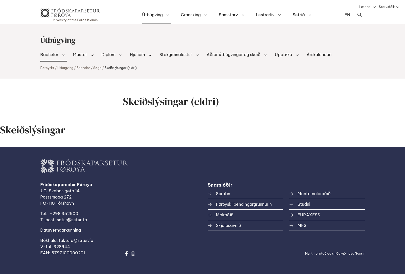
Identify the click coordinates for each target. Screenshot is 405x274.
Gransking (191, 14)
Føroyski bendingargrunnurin (244, 204)
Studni (304, 204)
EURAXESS (309, 214)
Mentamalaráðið (314, 193)
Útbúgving (152, 14)
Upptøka (283, 54)
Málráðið (224, 214)
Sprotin (223, 193)
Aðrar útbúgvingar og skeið (233, 54)
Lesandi (365, 7)
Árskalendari (319, 54)
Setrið (299, 14)
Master (80, 54)
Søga (97, 68)
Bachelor (49, 54)
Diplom (108, 54)
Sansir (360, 253)
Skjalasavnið (228, 225)
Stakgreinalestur (175, 54)
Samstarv (228, 14)
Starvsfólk (387, 7)
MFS (302, 225)
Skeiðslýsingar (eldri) (121, 68)
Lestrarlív (265, 14)
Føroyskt (47, 68)
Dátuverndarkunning (60, 230)
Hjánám (137, 54)
